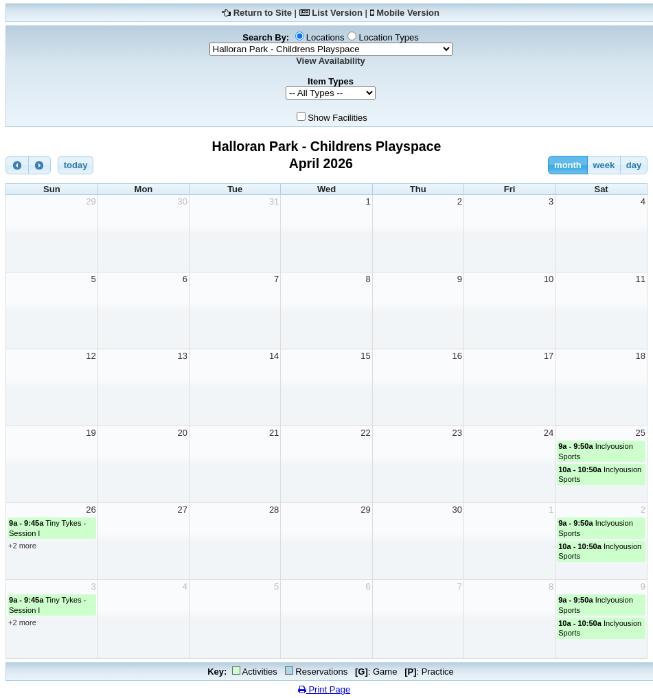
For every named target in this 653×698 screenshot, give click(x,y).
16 (456, 356)
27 (182, 509)
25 (640, 433)
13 (182, 356)
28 (274, 509)
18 (640, 356)
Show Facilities (337, 118)
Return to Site (262, 13)
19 (90, 433)
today (76, 165)
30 (182, 201)
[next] (39, 165)
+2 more (22, 546)
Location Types (388, 37)
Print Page (324, 689)
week (604, 165)
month (568, 165)
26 (90, 509)
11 (640, 279)
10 (548, 279)
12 (90, 356)
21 (274, 433)
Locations (325, 37)
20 (182, 433)
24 (548, 433)
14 (274, 356)
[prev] (17, 165)
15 (365, 356)
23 (456, 433)
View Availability (330, 61)
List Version (337, 13)
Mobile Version (407, 13)
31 (274, 201)
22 (365, 433)
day (633, 165)
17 (548, 356)
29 (90, 201)
